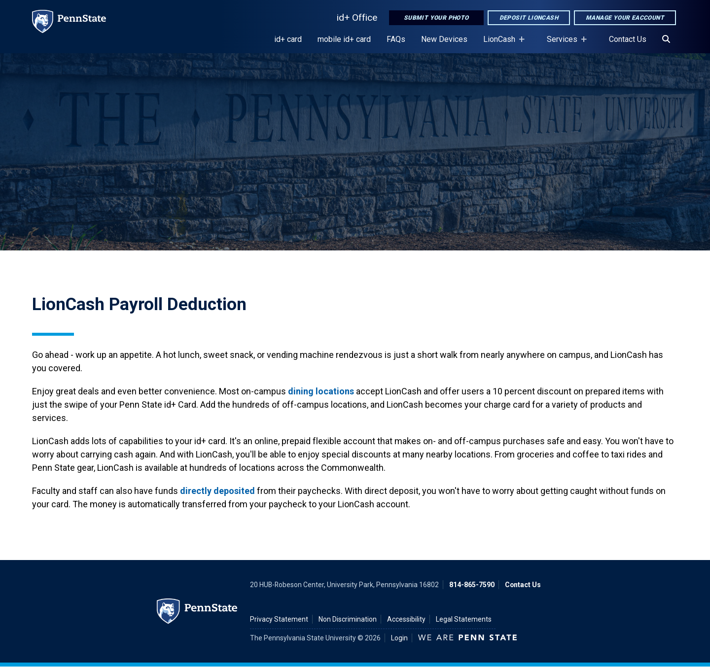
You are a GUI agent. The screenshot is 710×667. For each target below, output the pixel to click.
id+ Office (357, 17)
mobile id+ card (344, 39)
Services (564, 44)
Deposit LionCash (528, 17)
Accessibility (406, 619)
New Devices (444, 39)
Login (399, 638)
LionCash (501, 44)
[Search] (666, 39)
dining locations (321, 391)
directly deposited (217, 491)
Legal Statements (464, 619)
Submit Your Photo (436, 17)
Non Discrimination (348, 619)
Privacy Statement (279, 619)
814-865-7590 (472, 585)
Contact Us (627, 39)
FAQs (396, 39)
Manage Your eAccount (625, 17)
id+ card (288, 39)
